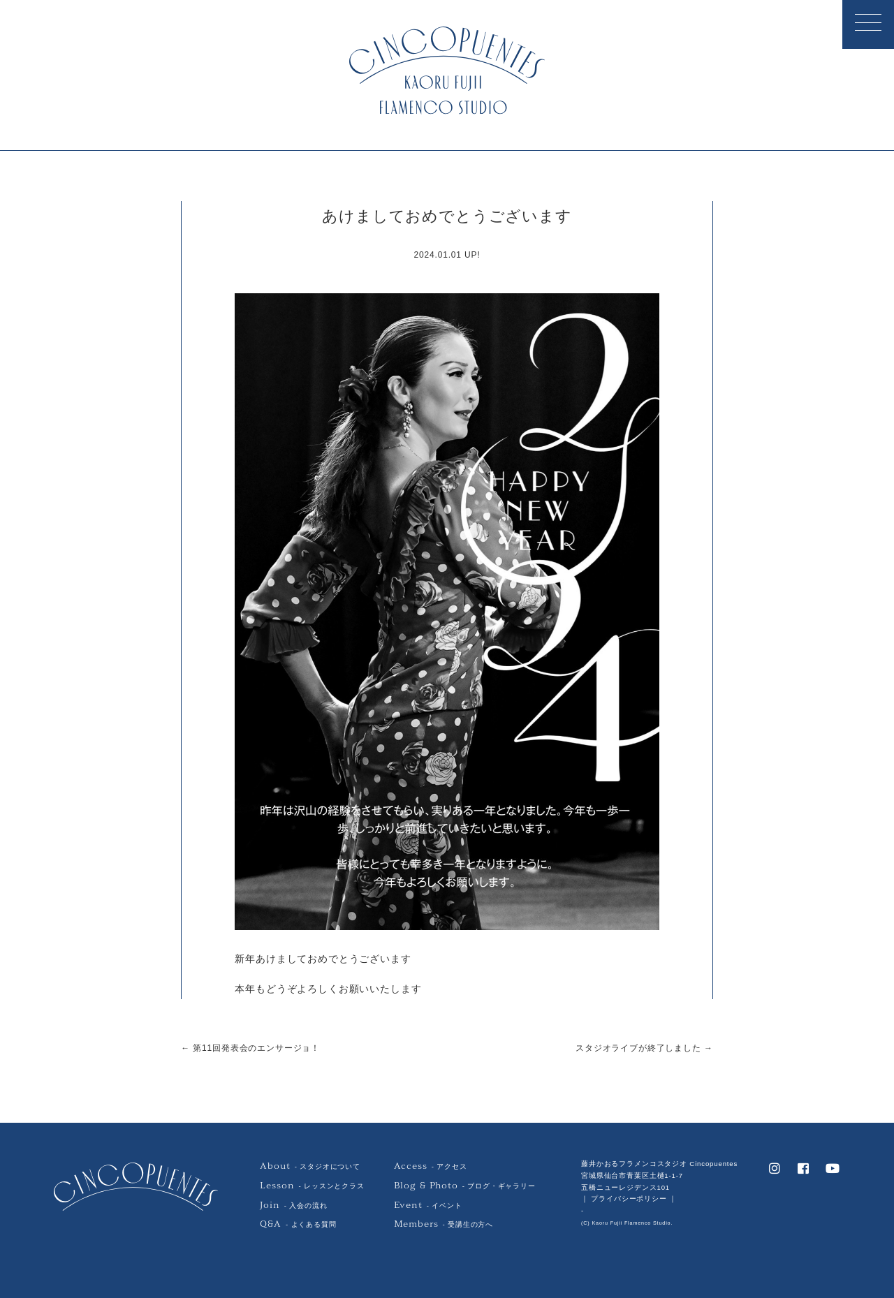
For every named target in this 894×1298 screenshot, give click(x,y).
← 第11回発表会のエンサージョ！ (250, 1047)
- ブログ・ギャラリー (465, 1185)
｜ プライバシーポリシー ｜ (629, 1198)
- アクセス (430, 1166)
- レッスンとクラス (312, 1185)
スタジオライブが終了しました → (644, 1047)
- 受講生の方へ (443, 1224)
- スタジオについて (310, 1166)
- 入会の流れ (293, 1205)
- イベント (428, 1205)
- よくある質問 (298, 1224)
